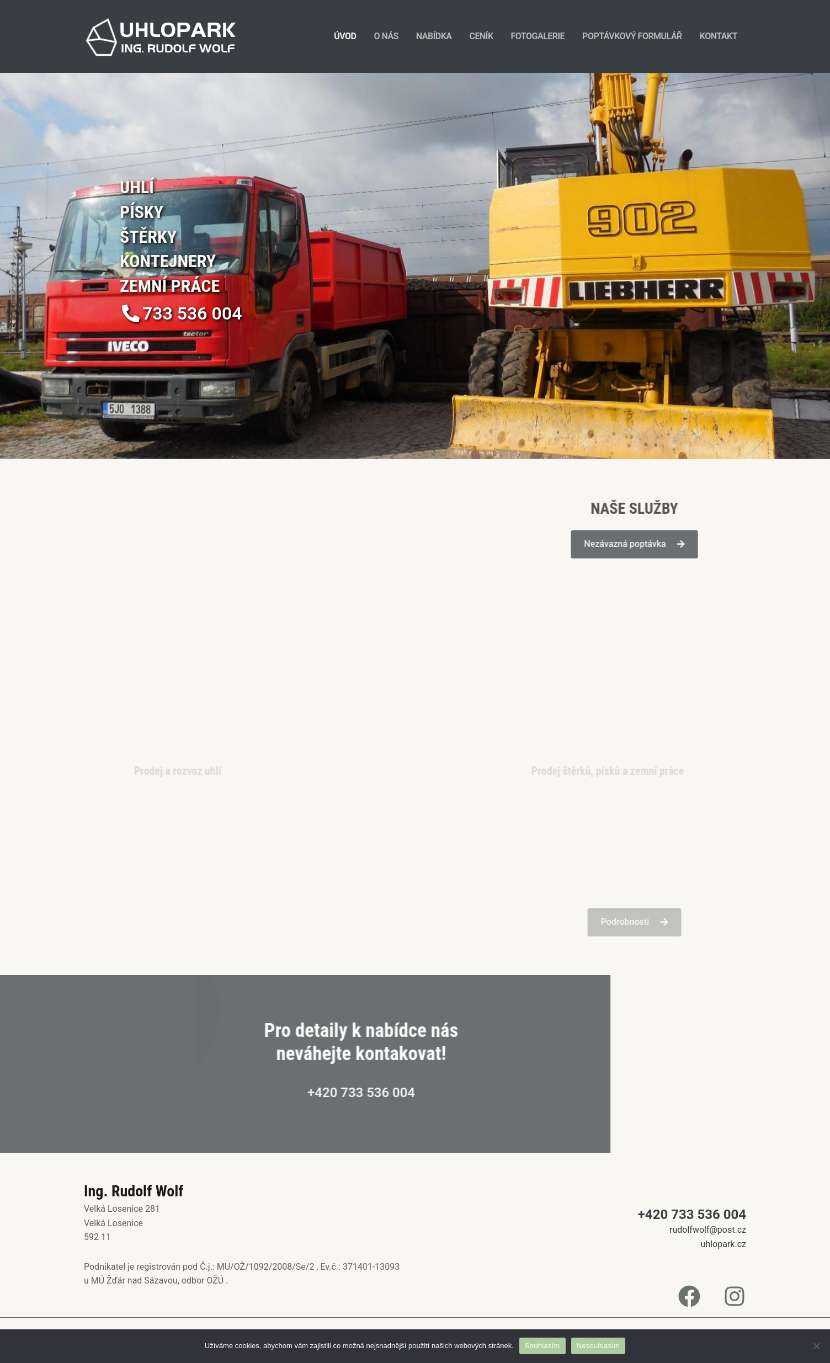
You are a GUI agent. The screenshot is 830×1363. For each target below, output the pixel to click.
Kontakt (718, 36)
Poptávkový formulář (632, 36)
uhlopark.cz (723, 1244)
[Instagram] (734, 1296)
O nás (386, 36)
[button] (182, 313)
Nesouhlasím (598, 1345)
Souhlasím (542, 1345)
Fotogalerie (538, 36)
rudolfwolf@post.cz (707, 1229)
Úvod (345, 36)
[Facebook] (689, 1296)
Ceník (481, 36)
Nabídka (434, 36)
